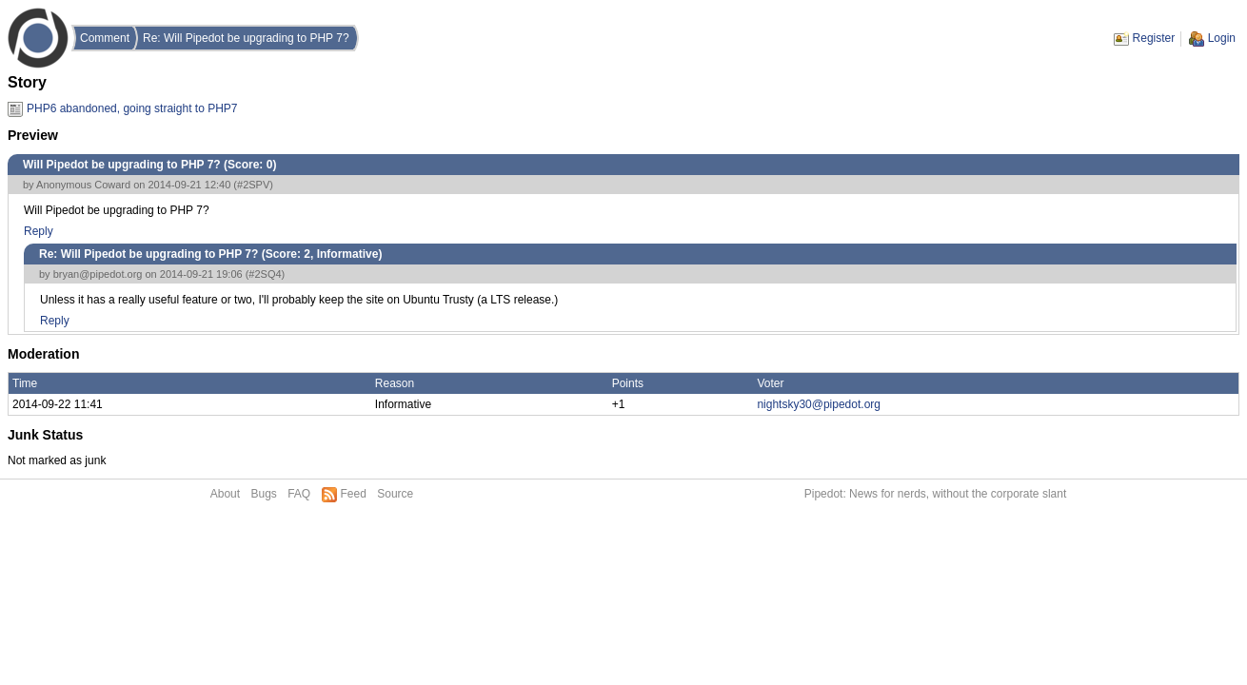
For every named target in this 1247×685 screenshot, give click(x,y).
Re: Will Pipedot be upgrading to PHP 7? (246, 38)
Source (395, 493)
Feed (353, 493)
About (225, 493)
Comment (104, 38)
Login (1222, 38)
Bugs (263, 493)
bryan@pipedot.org (98, 274)
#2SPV (253, 184)
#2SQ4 (264, 274)
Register (1154, 38)
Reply (38, 231)
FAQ (298, 493)
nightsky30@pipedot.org (819, 404)
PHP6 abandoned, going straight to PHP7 (132, 108)
